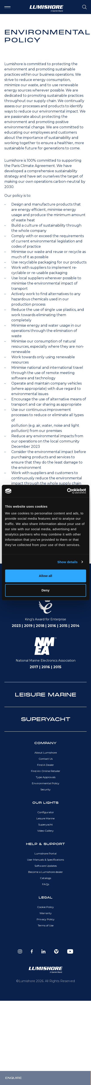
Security (45, 789)
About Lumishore (45, 752)
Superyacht (45, 824)
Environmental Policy (45, 783)
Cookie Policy (45, 907)
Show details (67, 562)
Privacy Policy (46, 919)
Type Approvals (45, 777)
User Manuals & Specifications (45, 859)
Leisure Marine (45, 818)
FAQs (45, 884)
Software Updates (45, 865)
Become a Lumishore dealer (45, 872)
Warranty (45, 913)
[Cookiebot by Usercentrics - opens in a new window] (67, 491)
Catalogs (45, 878)
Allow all (45, 576)
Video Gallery (45, 830)
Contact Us (46, 758)
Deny (45, 590)
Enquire (13, 1078)
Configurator (45, 812)
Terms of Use (45, 925)
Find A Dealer (45, 764)
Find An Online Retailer (45, 771)
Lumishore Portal (45, 853)
